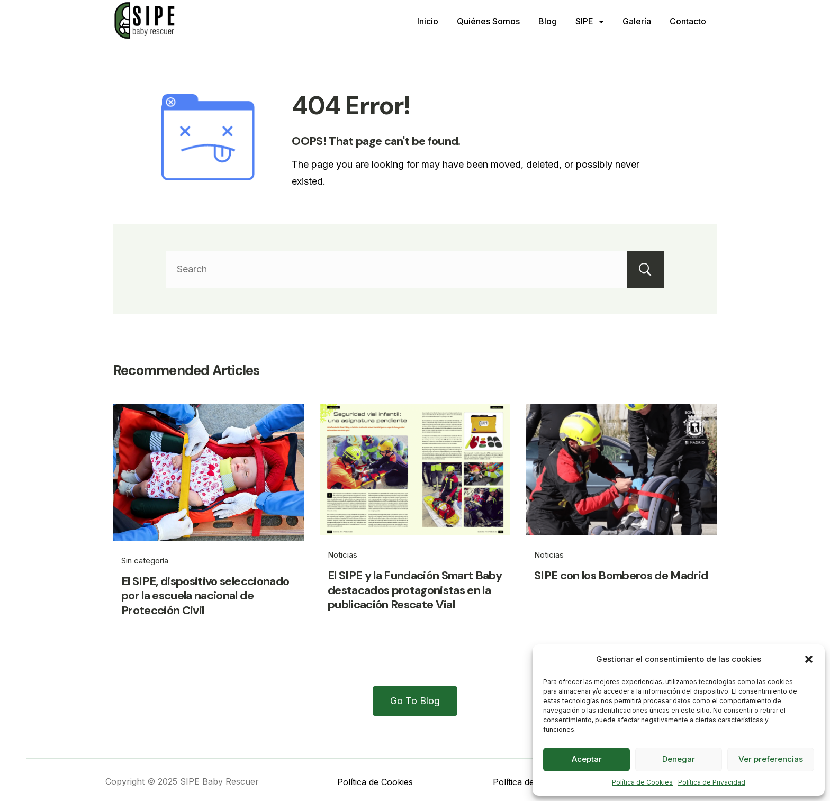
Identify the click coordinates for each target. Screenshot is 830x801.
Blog (547, 21)
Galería (636, 21)
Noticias (342, 555)
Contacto (688, 21)
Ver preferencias (770, 759)
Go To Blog (415, 700)
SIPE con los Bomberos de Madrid (621, 575)
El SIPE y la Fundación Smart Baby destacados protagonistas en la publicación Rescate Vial (415, 590)
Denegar (678, 759)
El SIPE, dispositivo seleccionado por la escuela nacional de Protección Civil (205, 596)
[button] (809, 659)
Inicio (427, 21)
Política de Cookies (642, 782)
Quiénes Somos (488, 21)
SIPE (589, 21)
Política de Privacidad (711, 782)
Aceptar (587, 759)
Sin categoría (144, 561)
